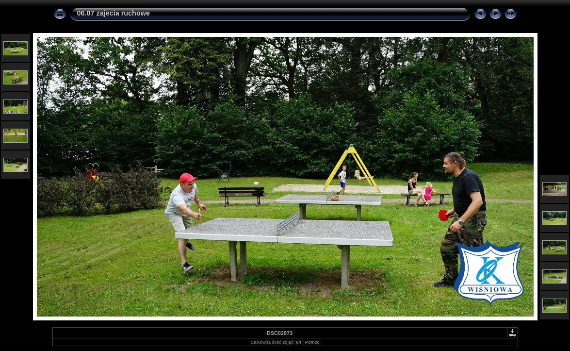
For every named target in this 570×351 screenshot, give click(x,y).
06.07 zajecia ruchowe (113, 13)
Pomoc (312, 342)
